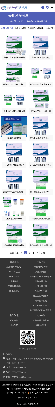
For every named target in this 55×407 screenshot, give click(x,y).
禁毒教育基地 (41, 301)
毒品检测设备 (41, 281)
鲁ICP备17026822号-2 (38, 393)
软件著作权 (14, 291)
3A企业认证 (14, 276)
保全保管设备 (41, 272)
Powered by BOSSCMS (27, 404)
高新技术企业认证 (14, 267)
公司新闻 (14, 320)
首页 (21, 21)
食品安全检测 (41, 291)
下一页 (35, 253)
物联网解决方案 (41, 267)
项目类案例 (41, 325)
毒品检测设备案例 (41, 320)
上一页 (19, 253)
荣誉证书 (14, 262)
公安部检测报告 (14, 286)
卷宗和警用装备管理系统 (41, 276)
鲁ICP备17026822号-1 (16, 393)
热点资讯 (14, 325)
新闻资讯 (14, 315)
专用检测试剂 (41, 21)
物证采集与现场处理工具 (41, 310)
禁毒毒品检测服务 (41, 296)
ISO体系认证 (14, 272)
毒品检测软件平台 (41, 305)
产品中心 (29, 21)
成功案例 (40, 315)
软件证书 (14, 281)
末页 (43, 253)
